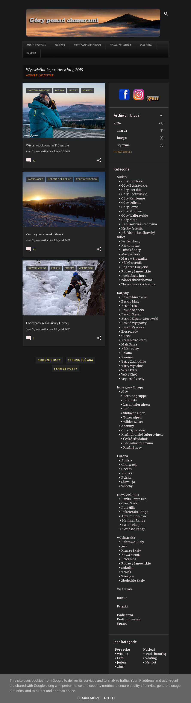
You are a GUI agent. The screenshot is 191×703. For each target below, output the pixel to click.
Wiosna (122, 654)
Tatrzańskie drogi (87, 45)
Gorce (125, 336)
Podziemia (125, 615)
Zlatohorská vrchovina (138, 284)
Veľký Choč (129, 374)
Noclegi (149, 649)
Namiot (150, 662)
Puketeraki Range (134, 512)
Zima (120, 667)
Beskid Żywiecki (133, 327)
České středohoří (135, 439)
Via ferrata (125, 589)
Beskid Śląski (131, 314)
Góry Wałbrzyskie (134, 216)
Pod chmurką (156, 654)
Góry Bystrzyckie (134, 185)
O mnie (31, 53)
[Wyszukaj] (166, 14)
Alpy (124, 392)
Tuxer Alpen (132, 417)
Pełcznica (128, 559)
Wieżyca (127, 576)
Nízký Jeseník (131, 263)
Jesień (121, 662)
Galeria (146, 45)
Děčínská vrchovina (138, 443)
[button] (99, 160)
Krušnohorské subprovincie (142, 435)
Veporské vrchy (132, 379)
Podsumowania (128, 619)
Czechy (126, 469)
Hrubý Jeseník (132, 228)
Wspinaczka (126, 538)
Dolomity (130, 400)
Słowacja (128, 482)
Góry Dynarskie (133, 430)
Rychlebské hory (133, 276)
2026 (117, 123)
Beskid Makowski (134, 297)
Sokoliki (127, 568)
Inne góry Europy (130, 387)
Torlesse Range (134, 529)
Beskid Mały (130, 301)
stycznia (123, 145)
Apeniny (127, 426)
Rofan (127, 409)
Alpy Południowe (134, 516)
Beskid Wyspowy (134, 323)
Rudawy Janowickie (136, 271)
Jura (124, 546)
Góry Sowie (129, 207)
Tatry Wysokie (132, 366)
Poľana (126, 353)
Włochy (127, 486)
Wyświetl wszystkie (40, 75)
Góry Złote (129, 220)
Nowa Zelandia (120, 45)
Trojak (126, 572)
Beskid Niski (130, 306)
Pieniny (127, 357)
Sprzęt (60, 45)
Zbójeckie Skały (133, 581)
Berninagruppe (135, 396)
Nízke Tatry (130, 349)
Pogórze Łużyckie (135, 267)
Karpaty (123, 293)
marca (122, 130)
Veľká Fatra (129, 370)
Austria (126, 460)
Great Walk (129, 503)
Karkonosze (130, 246)
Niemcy (127, 473)
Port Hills (128, 508)
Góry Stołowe (131, 211)
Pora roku (122, 649)
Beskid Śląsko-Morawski (139, 319)
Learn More (88, 698)
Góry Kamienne (133, 198)
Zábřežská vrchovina (137, 280)
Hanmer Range (133, 520)
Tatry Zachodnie (133, 362)
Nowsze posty (49, 360)
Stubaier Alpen (134, 413)
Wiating (151, 658)
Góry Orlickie (131, 203)
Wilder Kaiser (133, 422)
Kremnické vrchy (134, 340)
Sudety (122, 177)
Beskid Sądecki (132, 310)
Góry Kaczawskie (134, 194)
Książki (122, 606)
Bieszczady (129, 331)
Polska (126, 477)
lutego (122, 138)
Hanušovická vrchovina (139, 224)
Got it (109, 698)
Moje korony (36, 45)
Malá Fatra (129, 344)
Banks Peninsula (133, 499)
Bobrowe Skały (132, 542)
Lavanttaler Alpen (136, 404)
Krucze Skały (131, 550)
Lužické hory (131, 250)
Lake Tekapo (131, 525)
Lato (120, 658)
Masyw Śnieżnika (134, 258)
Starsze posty (65, 368)
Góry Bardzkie (132, 181)
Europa (122, 456)
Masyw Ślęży (130, 254)
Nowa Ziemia (131, 555)
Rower (122, 598)
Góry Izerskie (131, 190)
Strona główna (80, 360)
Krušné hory (132, 447)
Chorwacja (129, 465)
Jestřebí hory (130, 241)
